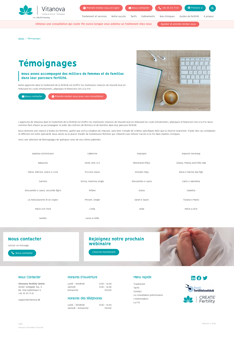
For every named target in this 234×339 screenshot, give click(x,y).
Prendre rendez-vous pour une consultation (77, 96)
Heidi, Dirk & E (92, 163)
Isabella (191, 190)
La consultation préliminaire (148, 295)
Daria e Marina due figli (191, 172)
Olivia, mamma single (92, 181)
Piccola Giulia (92, 172)
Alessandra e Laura (142, 181)
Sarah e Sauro (141, 200)
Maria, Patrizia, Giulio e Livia (43, 172)
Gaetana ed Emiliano (43, 154)
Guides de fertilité (189, 16)
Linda (92, 209)
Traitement (139, 284)
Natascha (43, 163)
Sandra (43, 218)
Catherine (92, 154)
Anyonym (141, 154)
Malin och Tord (43, 209)
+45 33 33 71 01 (169, 8)
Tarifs (134, 16)
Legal (20, 324)
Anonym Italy (142, 172)
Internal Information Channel (30, 328)
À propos (208, 16)
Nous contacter (139, 8)
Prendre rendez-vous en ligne (101, 8)
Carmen (43, 181)
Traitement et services (94, 16)
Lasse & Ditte (92, 218)
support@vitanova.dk (29, 300)
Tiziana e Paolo (191, 200)
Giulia (142, 190)
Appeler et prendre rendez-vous (178, 24)
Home (21, 39)
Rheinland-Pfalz (141, 163)
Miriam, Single (92, 200)
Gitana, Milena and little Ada (191, 163)
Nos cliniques (167, 16)
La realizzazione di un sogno (43, 200)
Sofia (141, 209)
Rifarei (92, 190)
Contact (137, 291)
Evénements (148, 16)
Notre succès (118, 16)
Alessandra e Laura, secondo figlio (43, 190)
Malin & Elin (191, 209)
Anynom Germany (191, 154)
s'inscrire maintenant (104, 252)
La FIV (136, 302)
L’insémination (140, 299)
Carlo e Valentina (191, 181)
